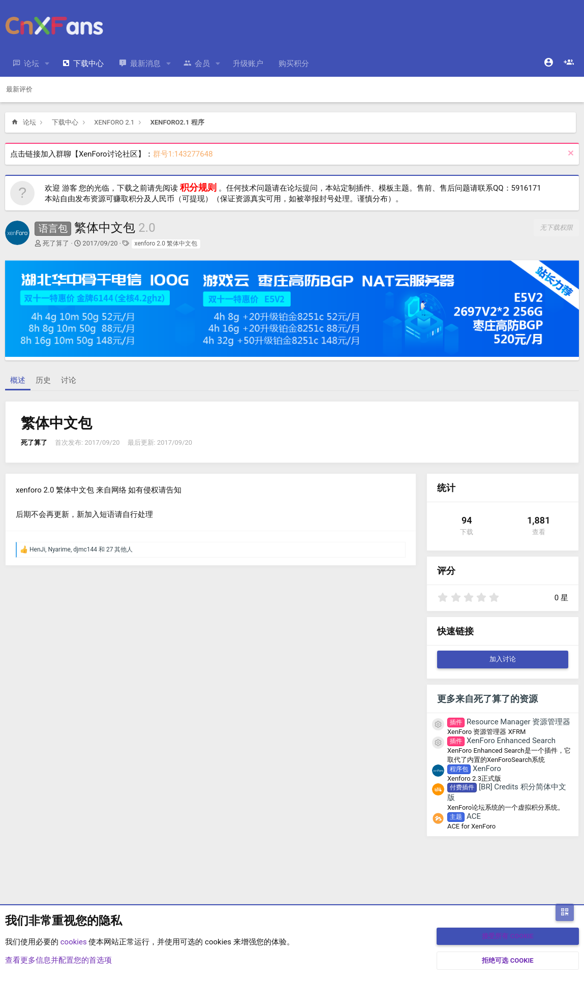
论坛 (31, 63)
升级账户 (248, 63)
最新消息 (145, 63)
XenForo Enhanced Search (501, 740)
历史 (43, 380)
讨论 (68, 380)
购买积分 (294, 63)
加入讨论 (502, 659)
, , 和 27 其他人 (81, 549)
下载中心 (88, 63)
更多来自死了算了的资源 (487, 698)
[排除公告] (569, 154)
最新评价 (19, 89)
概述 (17, 380)
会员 (202, 63)
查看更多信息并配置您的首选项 (58, 960)
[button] (47, 64)
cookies (73, 941)
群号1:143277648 (183, 154)
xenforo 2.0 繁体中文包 (166, 243)
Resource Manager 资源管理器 (508, 721)
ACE (464, 816)
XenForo (474, 768)
